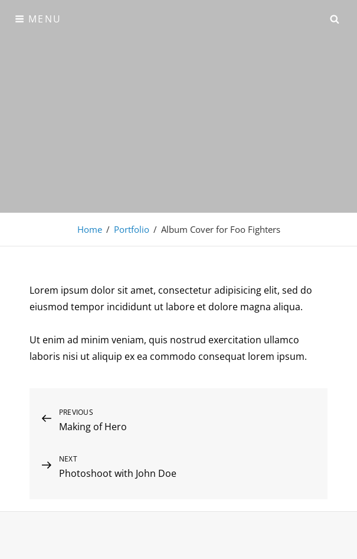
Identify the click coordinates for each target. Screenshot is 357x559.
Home (89, 229)
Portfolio (131, 229)
